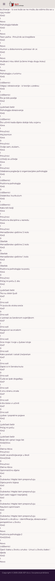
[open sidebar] (4, 4)
